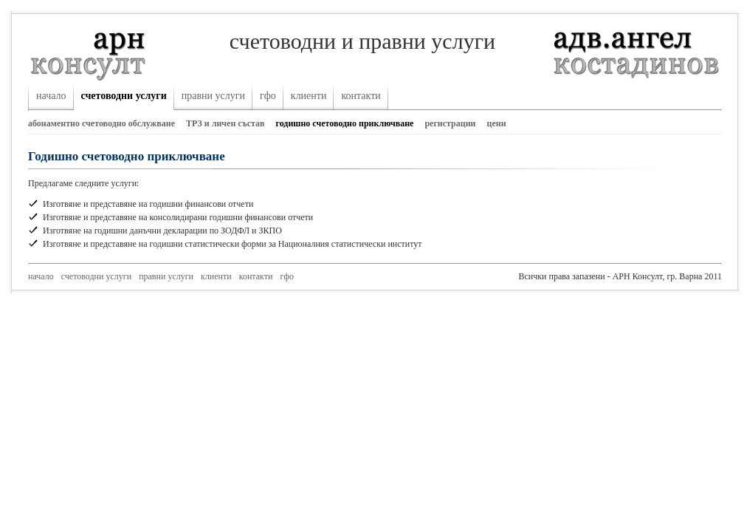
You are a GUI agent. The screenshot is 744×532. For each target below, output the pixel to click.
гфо (268, 95)
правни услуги (213, 95)
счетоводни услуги (124, 95)
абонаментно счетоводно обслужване (101, 123)
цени (496, 123)
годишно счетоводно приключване (345, 123)
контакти (360, 95)
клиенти (309, 95)
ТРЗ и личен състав (225, 123)
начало (51, 95)
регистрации (449, 123)
